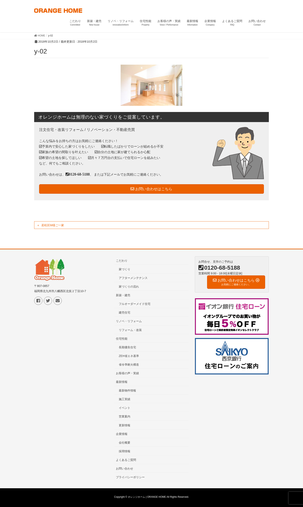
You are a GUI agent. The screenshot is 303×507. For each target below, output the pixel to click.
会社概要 (124, 442)
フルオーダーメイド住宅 (134, 303)
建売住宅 (124, 312)
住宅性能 (121, 338)
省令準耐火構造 (129, 364)
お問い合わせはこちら (151, 189)
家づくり (124, 269)
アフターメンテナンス (133, 278)
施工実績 (124, 399)
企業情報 (121, 434)
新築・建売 (123, 295)
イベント (124, 407)
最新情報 (121, 381)
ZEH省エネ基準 (129, 356)
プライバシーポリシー (130, 477)
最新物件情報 (127, 390)
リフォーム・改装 (130, 330)
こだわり (121, 260)
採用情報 (124, 451)
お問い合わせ (124, 468)
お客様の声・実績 (127, 373)
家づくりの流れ (129, 286)
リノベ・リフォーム (129, 321)
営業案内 (124, 416)
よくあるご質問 (126, 460)
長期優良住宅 (127, 347)
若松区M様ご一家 (52, 225)
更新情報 (124, 425)
